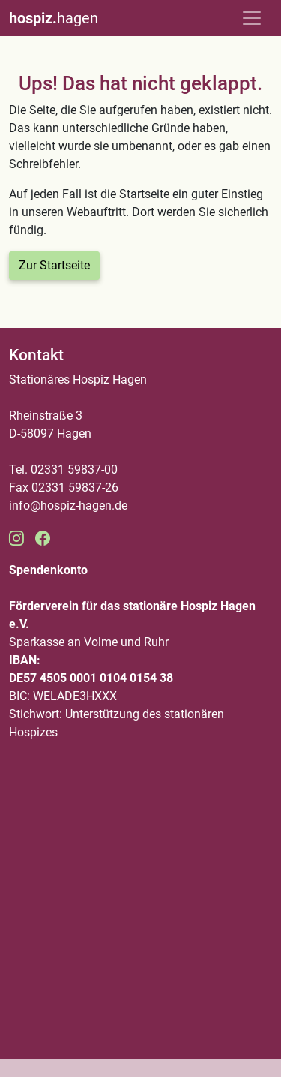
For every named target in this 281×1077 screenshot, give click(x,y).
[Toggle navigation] (252, 18)
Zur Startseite (54, 265)
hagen (53, 18)
